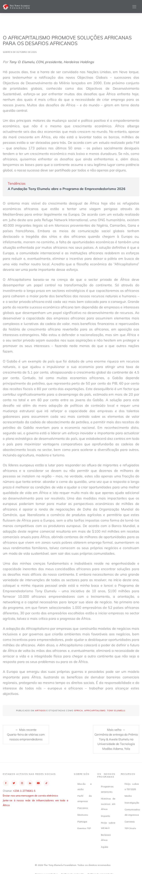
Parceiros (82, 808)
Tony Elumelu (116, 710)
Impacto (105, 816)
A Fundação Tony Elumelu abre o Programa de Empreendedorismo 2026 (66, 189)
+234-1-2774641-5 (24, 790)
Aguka (104, 846)
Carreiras (130, 821)
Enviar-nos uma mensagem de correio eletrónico (30, 795)
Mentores (82, 814)
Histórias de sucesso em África (108, 804)
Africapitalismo (95, 710)
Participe (82, 821)
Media (128, 795)
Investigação (132, 802)
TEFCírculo (130, 828)
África (78, 710)
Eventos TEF (84, 828)
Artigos (40, 710)
